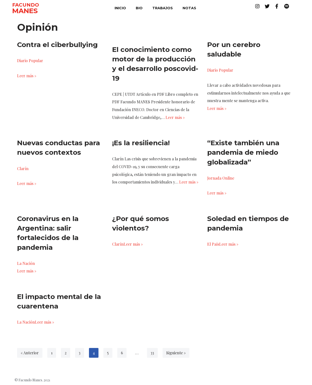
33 (152, 353)
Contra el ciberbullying (57, 44)
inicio (120, 8)
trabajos (162, 8)
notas (189, 8)
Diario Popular (30, 60)
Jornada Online (220, 178)
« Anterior (30, 353)
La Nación (26, 263)
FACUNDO (25, 5)
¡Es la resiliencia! (141, 143)
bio (139, 8)
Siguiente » (176, 353)
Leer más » (26, 75)
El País (213, 244)
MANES (25, 11)
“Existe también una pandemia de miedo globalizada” (243, 152)
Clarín (23, 168)
